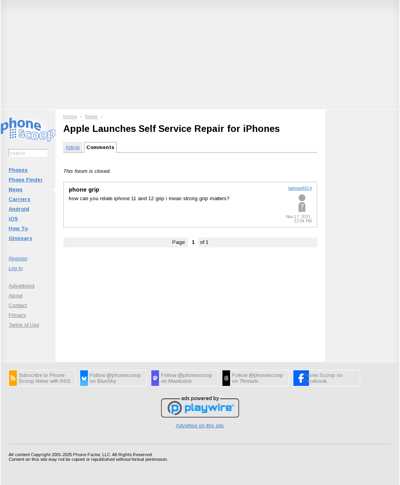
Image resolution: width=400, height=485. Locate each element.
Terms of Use (24, 325)
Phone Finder (26, 180)
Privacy (17, 315)
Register (18, 258)
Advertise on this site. (200, 425)
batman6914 (300, 188)
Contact (18, 305)
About (15, 295)
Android (19, 209)
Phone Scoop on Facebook (323, 378)
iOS (13, 219)
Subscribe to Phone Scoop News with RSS (45, 378)
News (16, 189)
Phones (18, 170)
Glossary (20, 238)
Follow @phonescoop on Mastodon (186, 378)
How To (18, 228)
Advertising (21, 286)
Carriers (19, 199)
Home (70, 116)
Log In (16, 268)
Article (73, 147)
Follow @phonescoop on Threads (257, 378)
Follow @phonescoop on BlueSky (115, 378)
